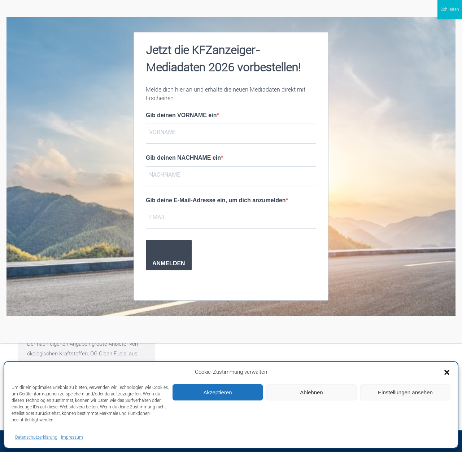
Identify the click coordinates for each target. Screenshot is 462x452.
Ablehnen (311, 392)
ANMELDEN (168, 263)
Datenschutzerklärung (36, 437)
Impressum (72, 437)
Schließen (449, 9)
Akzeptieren (217, 392)
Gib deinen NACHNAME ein (183, 158)
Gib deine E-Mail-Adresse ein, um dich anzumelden (216, 200)
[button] (446, 372)
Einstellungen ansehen (405, 392)
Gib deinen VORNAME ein (181, 115)
